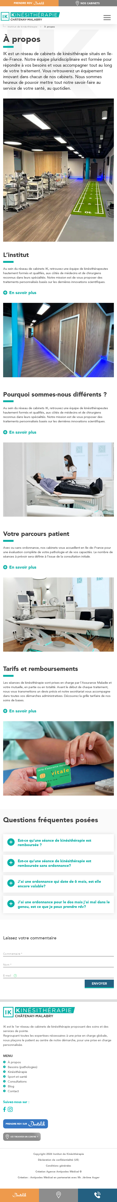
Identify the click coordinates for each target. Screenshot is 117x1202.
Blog (11, 1086)
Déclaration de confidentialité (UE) (58, 1159)
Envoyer (99, 983)
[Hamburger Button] (107, 18)
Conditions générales (58, 1165)
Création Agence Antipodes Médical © (58, 1171)
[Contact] (58, 1195)
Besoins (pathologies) (22, 1067)
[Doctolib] (19, 1195)
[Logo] (29, 17)
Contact (13, 1091)
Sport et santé (17, 1077)
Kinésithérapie (17, 1072)
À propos (14, 1062)
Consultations (17, 1081)
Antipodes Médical (41, 1177)
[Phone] (97, 1195)
